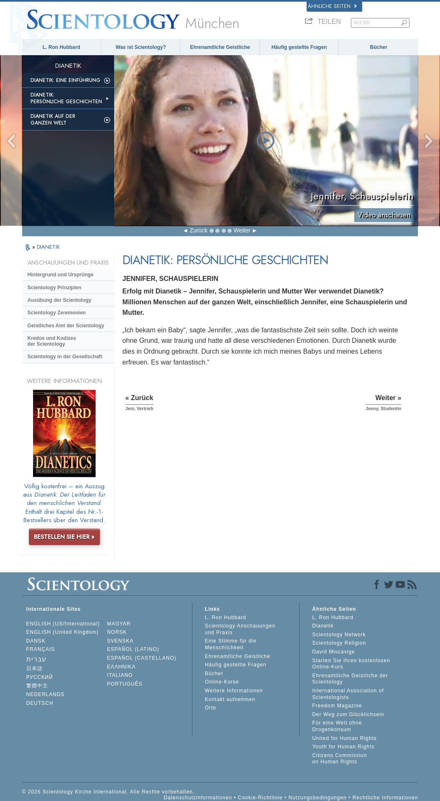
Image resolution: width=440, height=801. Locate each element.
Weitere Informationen (234, 691)
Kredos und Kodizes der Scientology (52, 341)
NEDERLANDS (45, 694)
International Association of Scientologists (348, 694)
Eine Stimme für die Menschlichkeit (231, 644)
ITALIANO (120, 675)
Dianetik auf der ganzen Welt (53, 119)
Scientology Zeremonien (57, 313)
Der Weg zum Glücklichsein (348, 714)
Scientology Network (339, 635)
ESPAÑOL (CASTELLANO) (142, 658)
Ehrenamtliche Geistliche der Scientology (350, 679)
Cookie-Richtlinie (260, 798)
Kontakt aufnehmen (230, 699)
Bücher (378, 47)
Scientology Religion (339, 643)
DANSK (36, 641)
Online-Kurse (222, 682)
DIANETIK (48, 247)
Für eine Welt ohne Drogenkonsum (337, 726)
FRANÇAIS (40, 649)
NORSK (117, 632)
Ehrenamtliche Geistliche (220, 47)
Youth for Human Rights (343, 747)
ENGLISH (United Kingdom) (62, 632)
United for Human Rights (344, 738)
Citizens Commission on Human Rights (339, 759)
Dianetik (322, 626)
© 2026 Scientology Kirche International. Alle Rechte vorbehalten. (108, 792)
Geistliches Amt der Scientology (66, 326)
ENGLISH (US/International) (63, 624)
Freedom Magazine (337, 706)
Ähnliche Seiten (332, 6)
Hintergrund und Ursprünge (61, 275)
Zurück (198, 230)
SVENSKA (120, 641)
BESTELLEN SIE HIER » (64, 537)
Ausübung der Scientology (60, 300)
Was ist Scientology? (141, 47)
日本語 (34, 668)
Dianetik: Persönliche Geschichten (66, 98)
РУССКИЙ (39, 677)
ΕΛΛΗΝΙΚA (121, 667)
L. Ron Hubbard (61, 47)
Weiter (241, 230)
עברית (36, 659)
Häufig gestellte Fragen (299, 47)
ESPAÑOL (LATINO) (133, 649)
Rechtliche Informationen (385, 798)
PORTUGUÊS (125, 684)
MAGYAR (119, 624)
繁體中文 (37, 686)
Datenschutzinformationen (198, 798)
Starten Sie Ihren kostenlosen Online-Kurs (351, 664)
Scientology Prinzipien (55, 288)
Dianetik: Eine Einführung (65, 80)
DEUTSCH (40, 703)
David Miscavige (333, 652)
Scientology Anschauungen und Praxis (240, 629)
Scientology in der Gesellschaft (65, 357)
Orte (210, 708)
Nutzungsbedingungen (318, 798)
